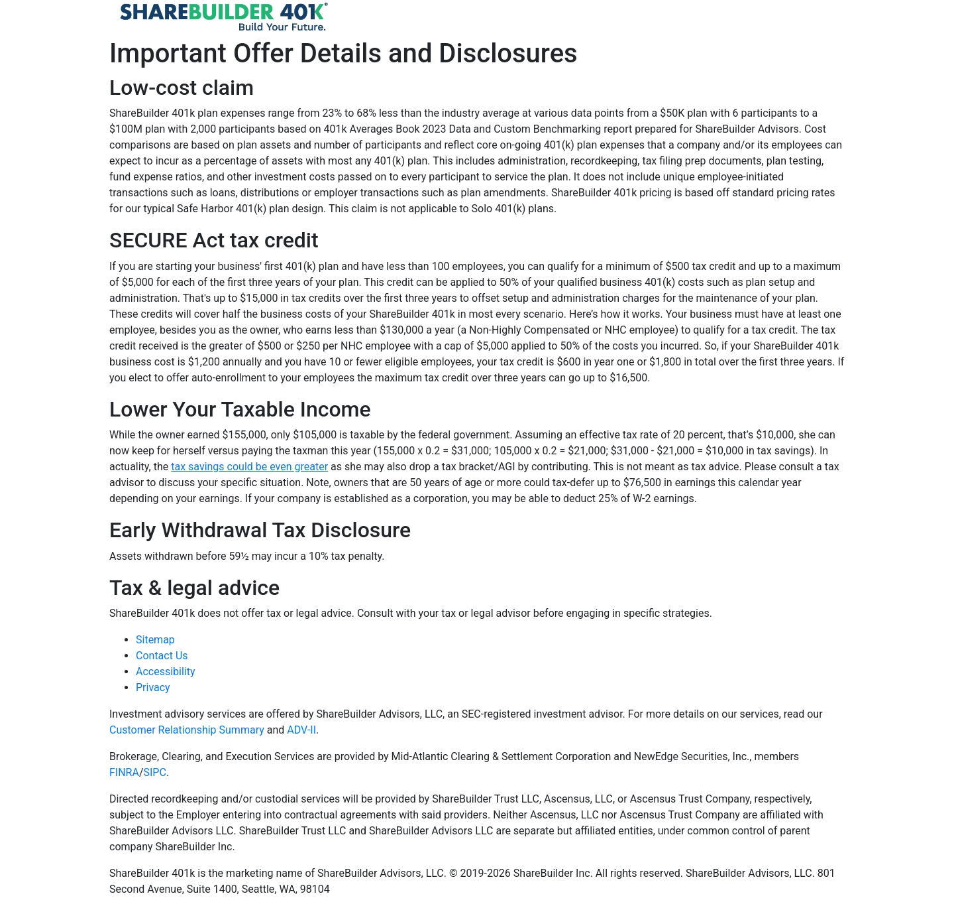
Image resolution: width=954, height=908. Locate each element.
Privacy (153, 687)
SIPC (155, 772)
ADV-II (301, 730)
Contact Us (162, 655)
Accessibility (165, 671)
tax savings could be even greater (249, 466)
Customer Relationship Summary (186, 730)
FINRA (124, 772)
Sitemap (155, 639)
